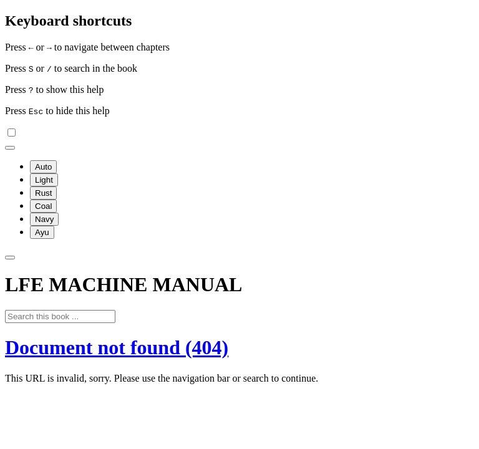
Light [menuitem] (44, 180)
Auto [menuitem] (43, 166)
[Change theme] (10, 148)
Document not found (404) (116, 347)
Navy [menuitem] (44, 219)
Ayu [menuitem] (42, 232)
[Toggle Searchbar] (10, 257)
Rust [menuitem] (43, 193)
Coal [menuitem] (43, 206)
